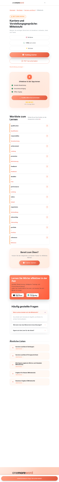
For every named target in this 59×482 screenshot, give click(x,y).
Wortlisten (20, 10)
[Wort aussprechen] (47, 125)
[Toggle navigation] (45, 2)
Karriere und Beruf (29, 10)
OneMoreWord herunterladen (29, 98)
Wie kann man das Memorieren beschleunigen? (27, 325)
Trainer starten (29, 263)
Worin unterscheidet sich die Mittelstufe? (25, 312)
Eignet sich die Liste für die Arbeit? (23, 330)
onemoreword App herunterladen (29, 478)
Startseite (12, 10)
